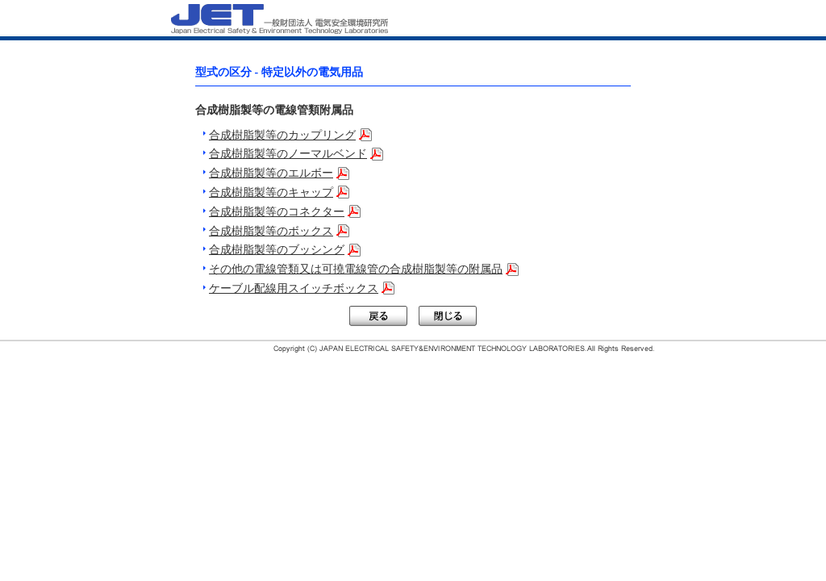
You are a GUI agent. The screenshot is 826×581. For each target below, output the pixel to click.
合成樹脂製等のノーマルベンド (288, 154)
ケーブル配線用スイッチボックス (293, 288)
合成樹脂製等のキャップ (271, 192)
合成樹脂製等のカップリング (282, 135)
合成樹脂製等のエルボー (271, 173)
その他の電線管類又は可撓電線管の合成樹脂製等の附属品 (356, 269)
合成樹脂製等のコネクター (276, 212)
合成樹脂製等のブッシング (276, 250)
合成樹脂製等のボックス (271, 231)
